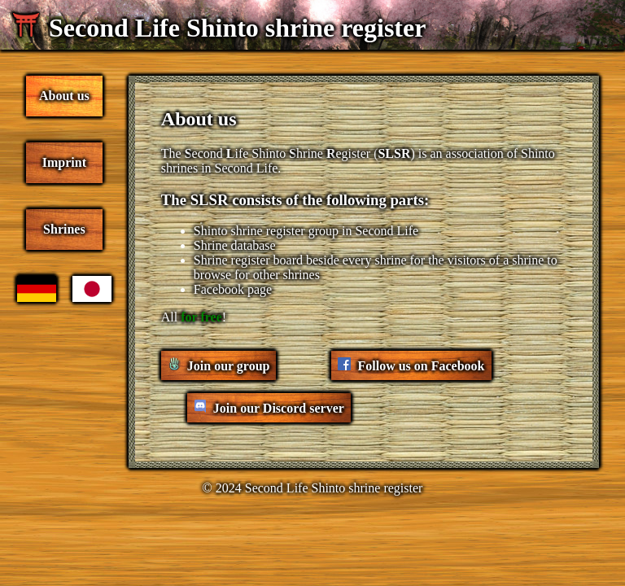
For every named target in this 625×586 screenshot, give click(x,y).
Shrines (64, 229)
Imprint (64, 162)
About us (64, 96)
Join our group (228, 366)
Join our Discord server (278, 408)
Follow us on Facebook (420, 366)
